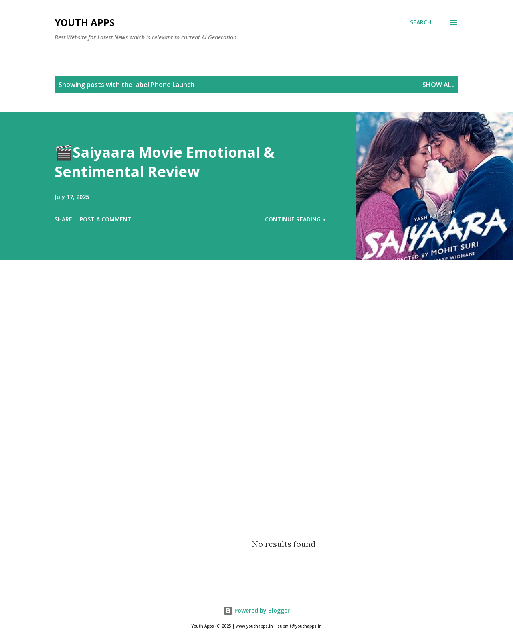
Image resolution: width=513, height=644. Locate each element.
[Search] (420, 22)
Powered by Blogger (256, 610)
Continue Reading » (295, 219)
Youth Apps (85, 22)
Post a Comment (105, 219)
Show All (438, 84)
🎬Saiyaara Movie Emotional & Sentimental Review (165, 161)
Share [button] (63, 219)
